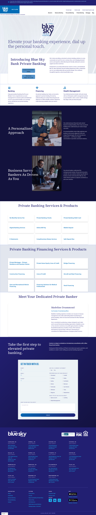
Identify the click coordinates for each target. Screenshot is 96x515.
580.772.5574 (52, 482)
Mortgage (88, 13)
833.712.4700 (15, 9)
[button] (50, 12)
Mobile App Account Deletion (35, 504)
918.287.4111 (31, 471)
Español (3, 513)
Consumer (75, 496)
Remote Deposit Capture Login (88, 10)
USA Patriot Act (32, 502)
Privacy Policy (31, 493)
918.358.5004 (11, 448)
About (9, 493)
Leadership (10, 495)
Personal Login (68, 10)
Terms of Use (31, 500)
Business (70, 496)
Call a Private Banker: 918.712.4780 (28, 76)
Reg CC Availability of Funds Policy (36, 497)
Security (30, 495)
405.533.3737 (52, 471)
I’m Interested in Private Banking (28, 70)
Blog (93, 13)
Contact (9, 502)
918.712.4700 (11, 482)
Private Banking (80, 13)
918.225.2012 (72, 448)
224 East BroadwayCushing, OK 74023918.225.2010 (53, 447)
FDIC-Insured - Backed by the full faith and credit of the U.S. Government (12, 14)
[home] (5, 9)
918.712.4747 (72, 471)
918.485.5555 (31, 482)
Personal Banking (11, 500)
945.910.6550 (11, 461)
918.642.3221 (31, 459)
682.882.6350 (52, 459)
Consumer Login (52, 493)
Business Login (77, 10)
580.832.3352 (31, 448)
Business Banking (11, 497)
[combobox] (4, 513)
